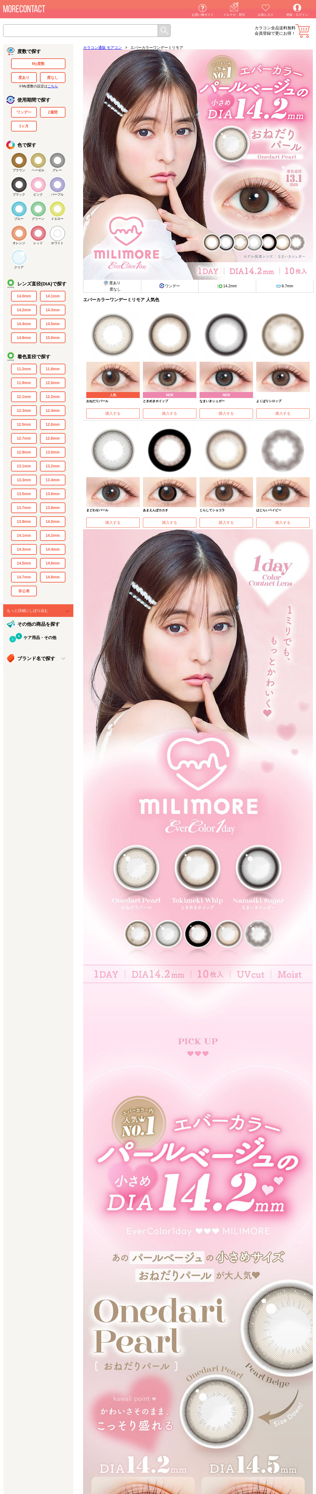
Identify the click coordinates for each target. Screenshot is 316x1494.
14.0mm (24, 296)
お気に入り (266, 14)
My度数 (38, 64)
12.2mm (53, 397)
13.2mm (53, 466)
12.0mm (53, 383)
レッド (38, 243)
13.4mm (53, 480)
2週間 (53, 112)
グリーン (38, 218)
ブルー (19, 218)
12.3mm (24, 410)
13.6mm (53, 494)
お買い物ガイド (203, 14)
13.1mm (24, 466)
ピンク (38, 194)
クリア (19, 267)
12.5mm (24, 424)
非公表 (24, 591)
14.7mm (24, 577)
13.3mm (24, 480)
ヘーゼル (38, 170)
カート (303, 31)
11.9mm (24, 383)
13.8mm (53, 508)
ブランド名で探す (36, 658)
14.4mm (24, 324)
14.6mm (53, 563)
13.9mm (24, 521)
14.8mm (24, 338)
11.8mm (53, 369)
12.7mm (24, 438)
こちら (53, 86)
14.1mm (53, 296)
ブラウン (19, 170)
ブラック (19, 194)
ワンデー (23, 112)
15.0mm (53, 338)
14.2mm (24, 310)
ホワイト (57, 243)
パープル (57, 194)
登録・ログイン (297, 14)
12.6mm (53, 424)
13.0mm (53, 452)
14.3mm (53, 310)
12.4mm (53, 410)
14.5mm (53, 324)
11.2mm (24, 369)
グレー (57, 170)
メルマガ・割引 (234, 14)
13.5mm (24, 494)
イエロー (57, 218)
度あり (24, 77)
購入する (113, 413)
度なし (52, 77)
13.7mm (24, 508)
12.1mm (24, 397)
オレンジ (19, 243)
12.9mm (24, 452)
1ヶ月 (24, 126)
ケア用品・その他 (40, 637)
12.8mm (53, 438)
